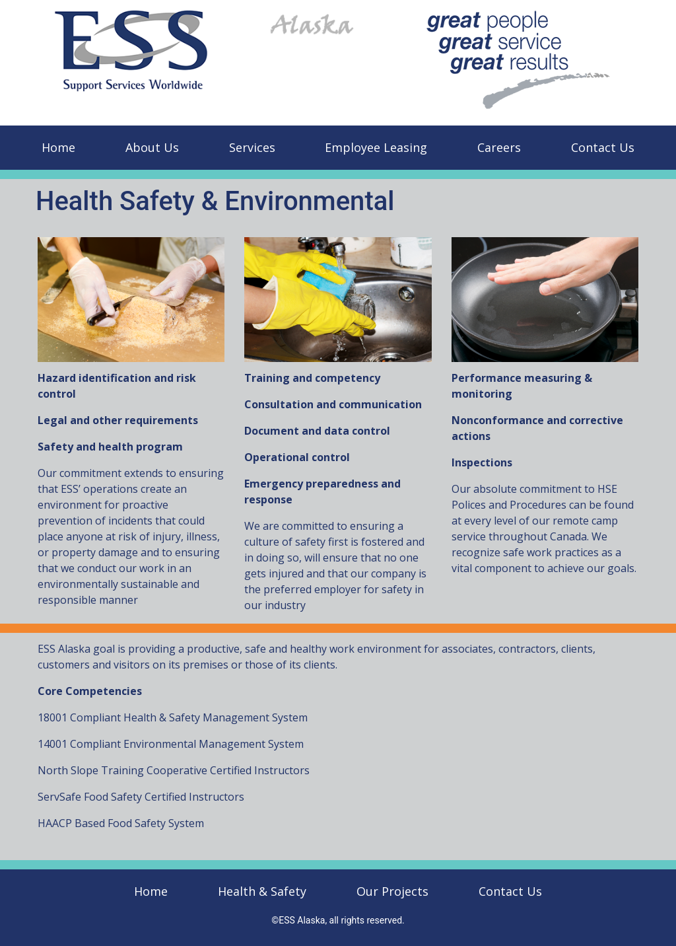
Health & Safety (262, 891)
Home (58, 147)
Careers (499, 147)
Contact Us (602, 147)
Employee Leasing (376, 147)
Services (252, 147)
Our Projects (392, 891)
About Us (152, 147)
